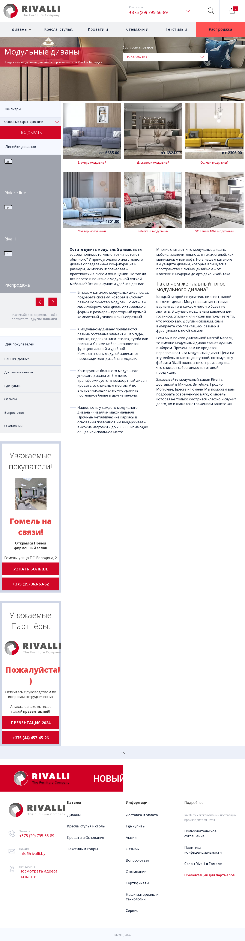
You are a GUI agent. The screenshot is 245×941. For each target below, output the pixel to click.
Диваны (21, 27)
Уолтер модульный (92, 231)
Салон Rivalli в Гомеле (203, 863)
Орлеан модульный (214, 162)
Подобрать (30, 132)
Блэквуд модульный (92, 162)
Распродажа (222, 27)
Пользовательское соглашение (200, 833)
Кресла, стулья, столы (58, 32)
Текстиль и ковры (176, 32)
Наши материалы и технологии (142, 897)
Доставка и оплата (18, 372)
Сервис (132, 910)
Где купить (12, 385)
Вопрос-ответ (15, 412)
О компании (13, 426)
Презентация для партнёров (209, 875)
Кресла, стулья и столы (86, 826)
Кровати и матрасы (99, 32)
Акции (131, 837)
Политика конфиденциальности (203, 850)
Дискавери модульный (153, 162)
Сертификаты (137, 883)
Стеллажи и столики (137, 32)
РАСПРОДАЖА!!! (16, 359)
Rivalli (10, 239)
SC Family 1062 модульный (214, 231)
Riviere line (15, 193)
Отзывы (10, 399)
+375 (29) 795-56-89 (148, 12)
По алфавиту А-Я (165, 57)
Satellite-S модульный (153, 231)
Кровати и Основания (85, 837)
